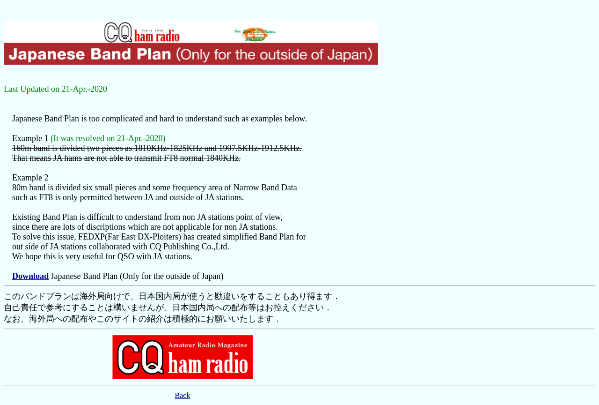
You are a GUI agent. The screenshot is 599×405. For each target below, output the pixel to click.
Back (182, 395)
